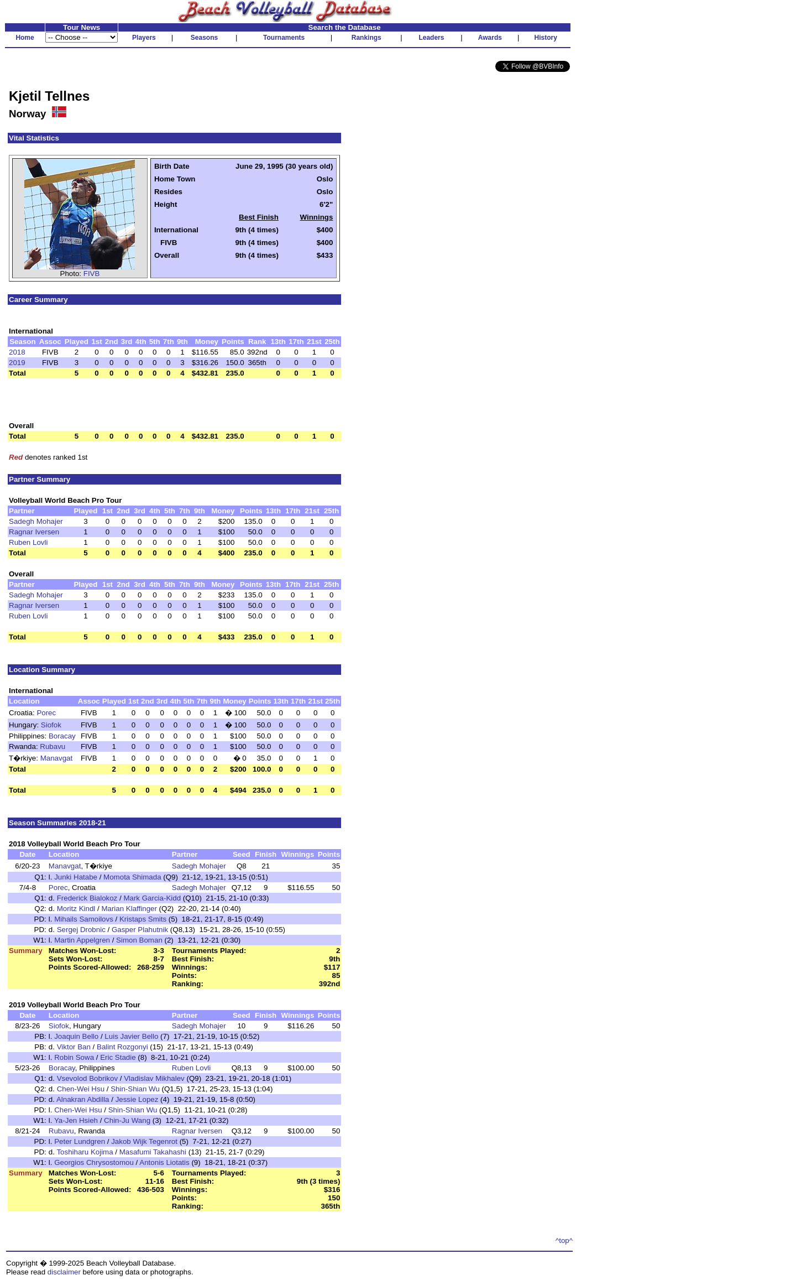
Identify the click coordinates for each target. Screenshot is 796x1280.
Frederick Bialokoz (87, 898)
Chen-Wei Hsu (80, 1089)
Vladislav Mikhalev (154, 1078)
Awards (490, 37)
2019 (17, 362)
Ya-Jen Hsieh (76, 1120)
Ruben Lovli (28, 542)
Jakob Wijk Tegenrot (144, 1141)
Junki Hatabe (75, 877)
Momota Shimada (132, 877)
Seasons (204, 37)
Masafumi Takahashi (152, 1152)
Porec (46, 713)
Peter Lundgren (79, 1141)
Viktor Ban (74, 1047)
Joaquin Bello (76, 1036)
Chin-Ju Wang (127, 1120)
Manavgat (56, 758)
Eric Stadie (117, 1057)
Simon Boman (139, 940)
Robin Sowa (74, 1057)
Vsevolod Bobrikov (87, 1078)
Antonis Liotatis (164, 1162)
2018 (17, 352)
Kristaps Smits (142, 919)
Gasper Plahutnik (140, 929)
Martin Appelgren (82, 940)
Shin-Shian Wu (135, 1089)
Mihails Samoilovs (83, 919)
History (546, 37)
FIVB (91, 273)
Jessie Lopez (137, 1099)
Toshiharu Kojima (84, 1152)
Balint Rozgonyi (122, 1047)
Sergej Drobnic (81, 929)
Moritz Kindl (76, 908)
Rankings (366, 37)
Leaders (431, 37)
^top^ (564, 1240)
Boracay (62, 736)
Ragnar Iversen (34, 532)
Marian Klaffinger (129, 908)
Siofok (51, 725)
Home (24, 37)
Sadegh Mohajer (36, 521)
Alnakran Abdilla (82, 1099)
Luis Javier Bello (131, 1036)
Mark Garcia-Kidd (152, 898)
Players (144, 37)
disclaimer (64, 1272)
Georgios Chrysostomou (94, 1162)
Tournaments (284, 37)
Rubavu (52, 746)
